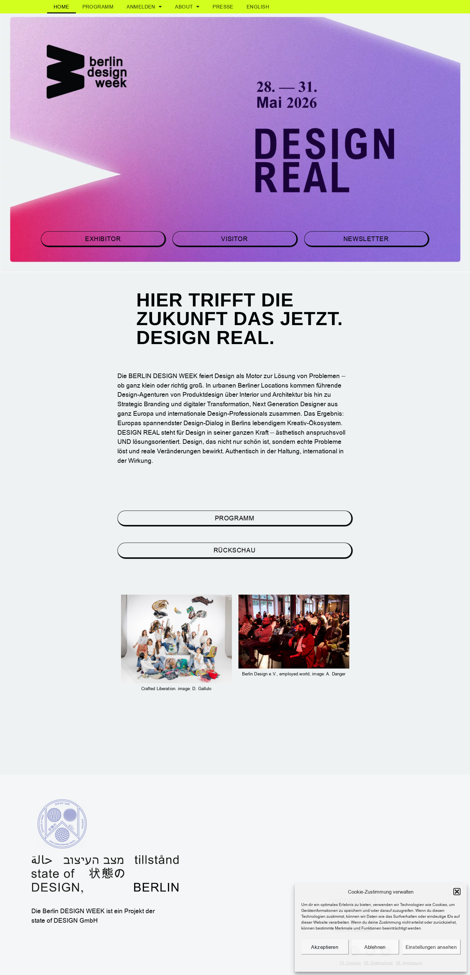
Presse (223, 6)
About (187, 6)
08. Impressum (409, 962)
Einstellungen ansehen (431, 947)
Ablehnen (375, 947)
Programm (98, 6)
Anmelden (144, 6)
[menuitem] (258, 6)
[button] (457, 891)
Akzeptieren (324, 947)
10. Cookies (350, 962)
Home (61, 6)
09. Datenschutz (378, 962)
